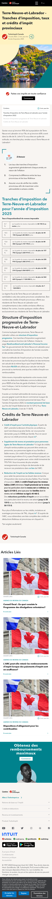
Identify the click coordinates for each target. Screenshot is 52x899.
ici (35, 437)
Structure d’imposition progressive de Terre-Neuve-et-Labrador (25, 119)
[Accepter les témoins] (9, 894)
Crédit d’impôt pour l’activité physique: (21, 425)
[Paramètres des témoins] (39, 894)
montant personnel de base (38, 403)
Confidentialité (7, 855)
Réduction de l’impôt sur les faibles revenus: (23, 473)
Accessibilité (7, 860)
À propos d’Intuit (8, 852)
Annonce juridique (9, 857)
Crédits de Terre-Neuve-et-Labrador (15, 122)
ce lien (31, 468)
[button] (46, 3)
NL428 (14, 366)
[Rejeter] (24, 893)
